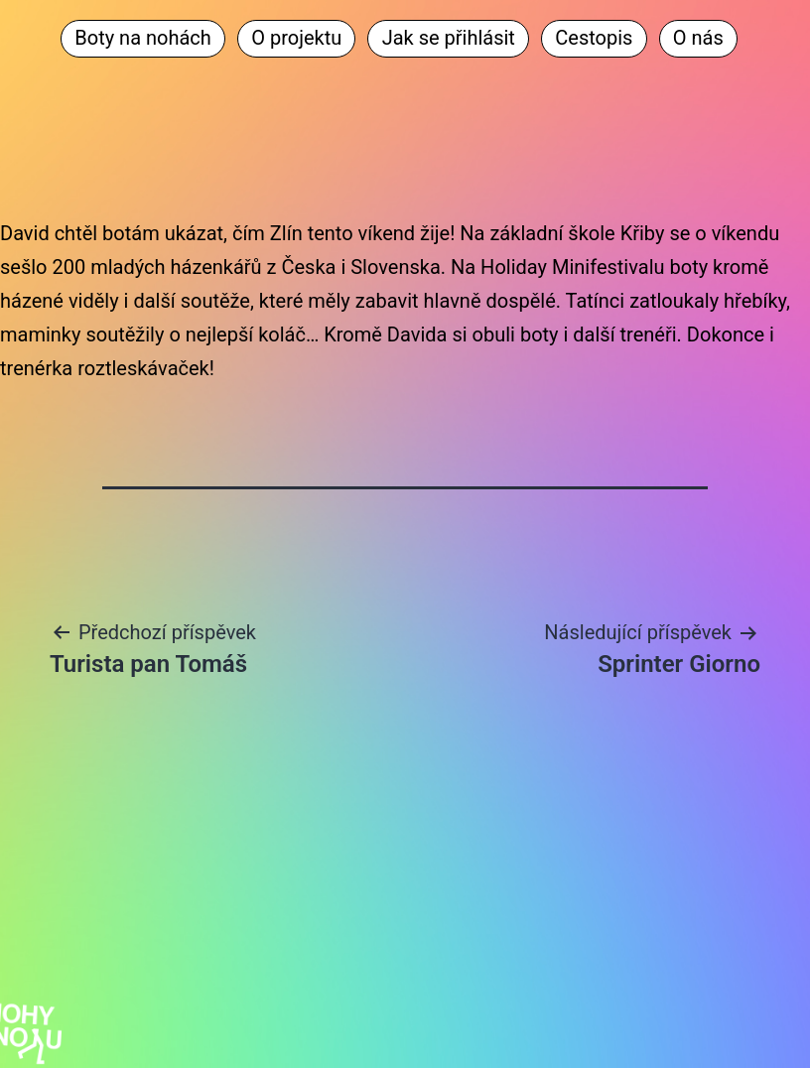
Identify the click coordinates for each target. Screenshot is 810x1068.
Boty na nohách (142, 38)
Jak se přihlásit (448, 38)
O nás (698, 38)
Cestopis (593, 38)
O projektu (296, 38)
